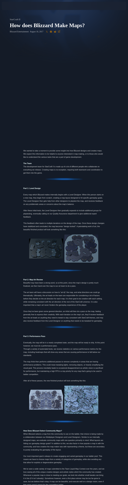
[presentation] (8, 6)
